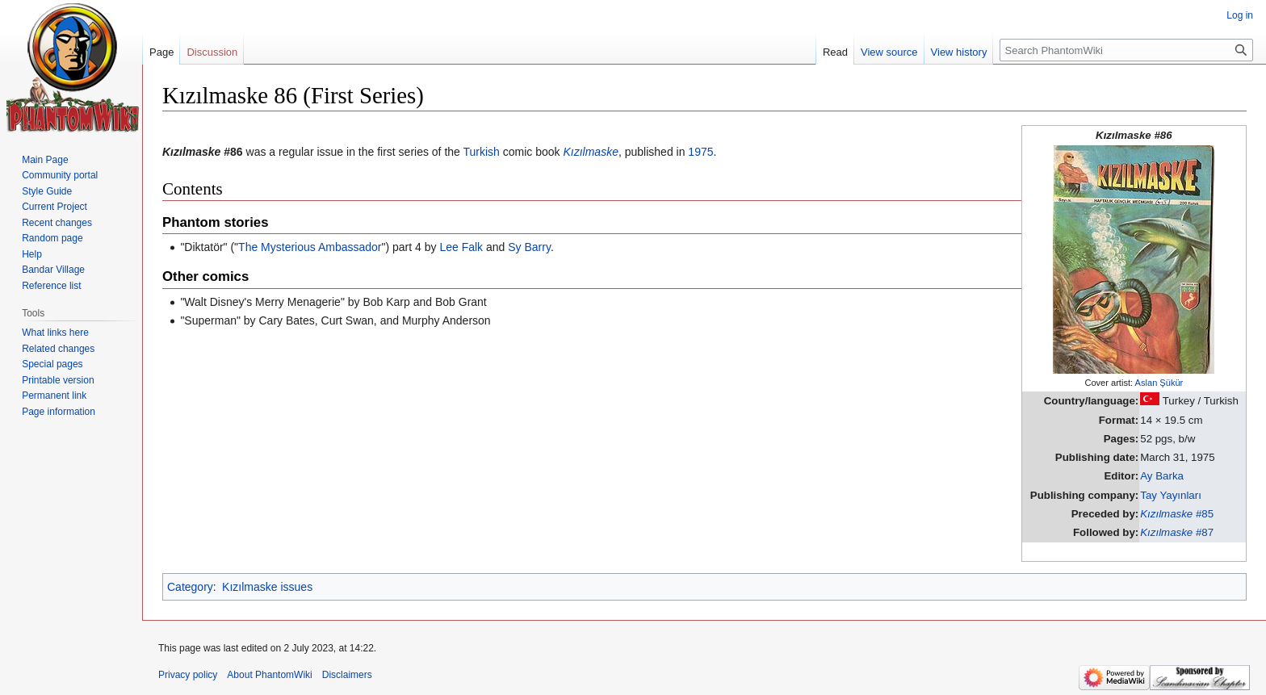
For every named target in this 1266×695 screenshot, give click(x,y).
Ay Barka (1162, 476)
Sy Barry (529, 247)
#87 (1177, 532)
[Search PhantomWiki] (1126, 50)
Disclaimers (347, 674)
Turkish (481, 151)
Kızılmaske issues (267, 586)
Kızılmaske (590, 151)
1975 (700, 151)
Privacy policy (187, 674)
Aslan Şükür (1159, 382)
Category (190, 586)
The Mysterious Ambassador (309, 247)
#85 (1177, 514)
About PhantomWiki (269, 674)
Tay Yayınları (1170, 495)
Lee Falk (461, 247)
